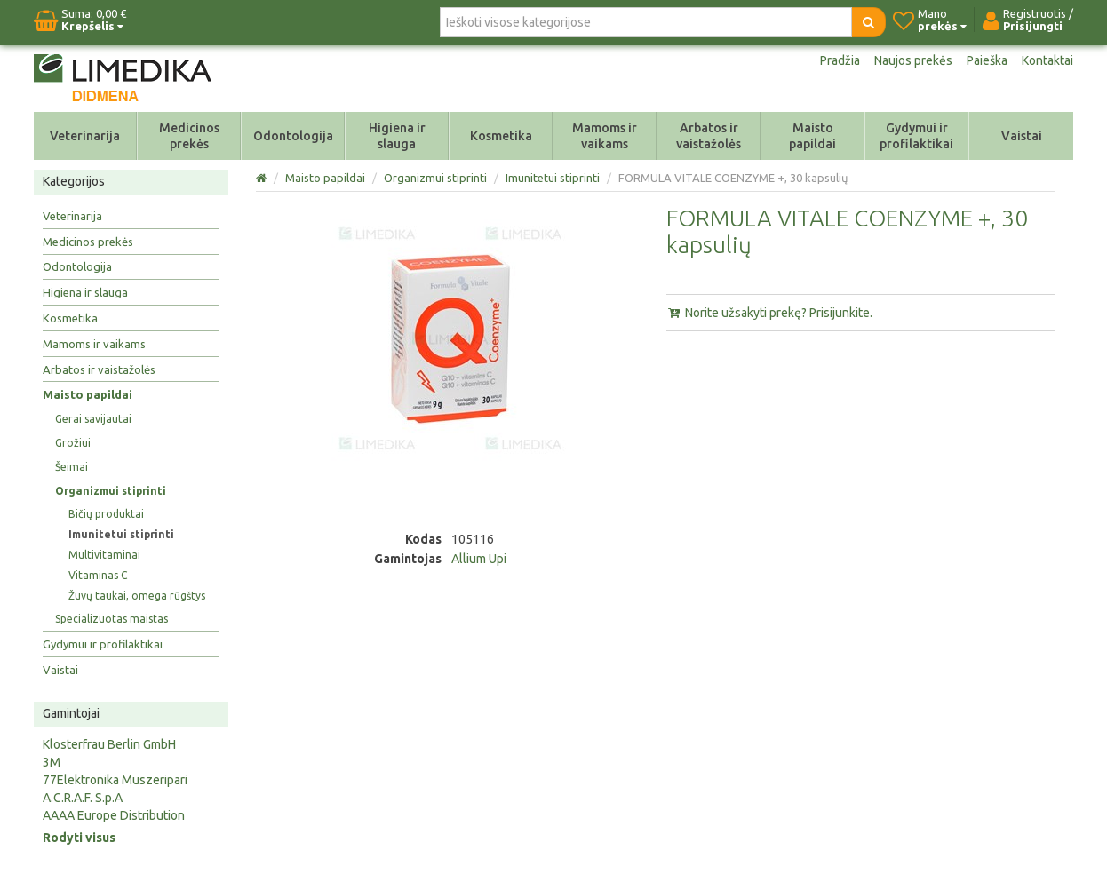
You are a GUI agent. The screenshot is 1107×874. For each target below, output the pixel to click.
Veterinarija (85, 136)
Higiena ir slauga (397, 136)
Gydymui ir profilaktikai (916, 136)
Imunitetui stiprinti (121, 534)
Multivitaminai (104, 554)
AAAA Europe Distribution (114, 815)
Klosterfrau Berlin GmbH (109, 744)
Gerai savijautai (93, 419)
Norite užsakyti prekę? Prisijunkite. (769, 313)
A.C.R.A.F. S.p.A (83, 798)
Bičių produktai (106, 514)
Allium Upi (478, 559)
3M (51, 762)
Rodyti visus (79, 837)
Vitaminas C (97, 575)
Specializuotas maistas (111, 618)
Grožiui (73, 443)
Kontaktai (1047, 60)
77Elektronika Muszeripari (115, 780)
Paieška (987, 60)
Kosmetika (501, 136)
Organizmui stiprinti (110, 491)
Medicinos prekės (189, 136)
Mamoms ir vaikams (604, 136)
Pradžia (840, 60)
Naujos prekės (913, 60)
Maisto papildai (812, 136)
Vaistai (1021, 136)
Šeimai (71, 467)
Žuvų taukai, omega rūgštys (136, 595)
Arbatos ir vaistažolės (708, 136)
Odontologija (293, 136)
